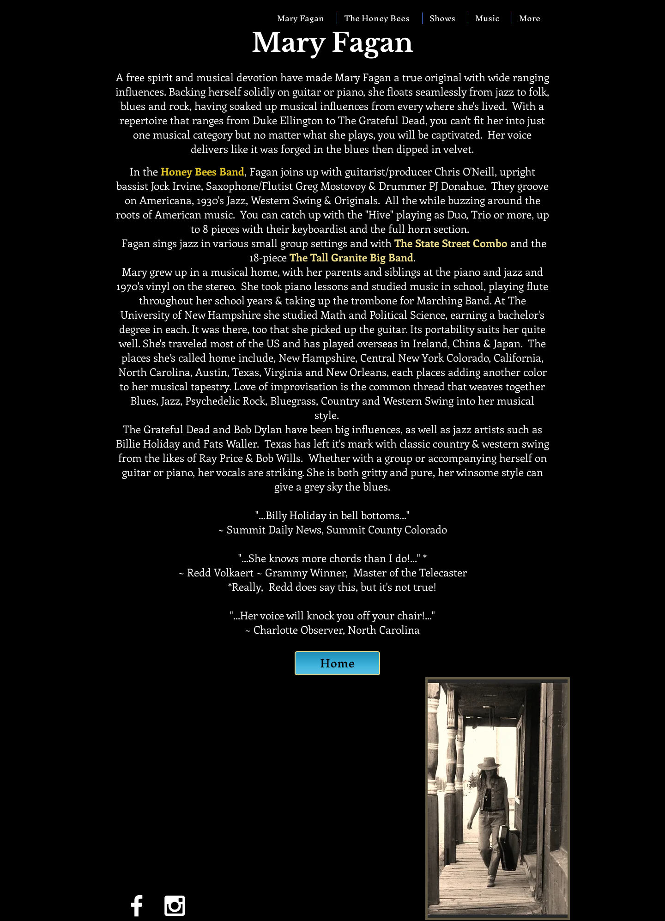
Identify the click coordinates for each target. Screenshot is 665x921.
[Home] (337, 663)
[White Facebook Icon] (136, 905)
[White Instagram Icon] (174, 905)
